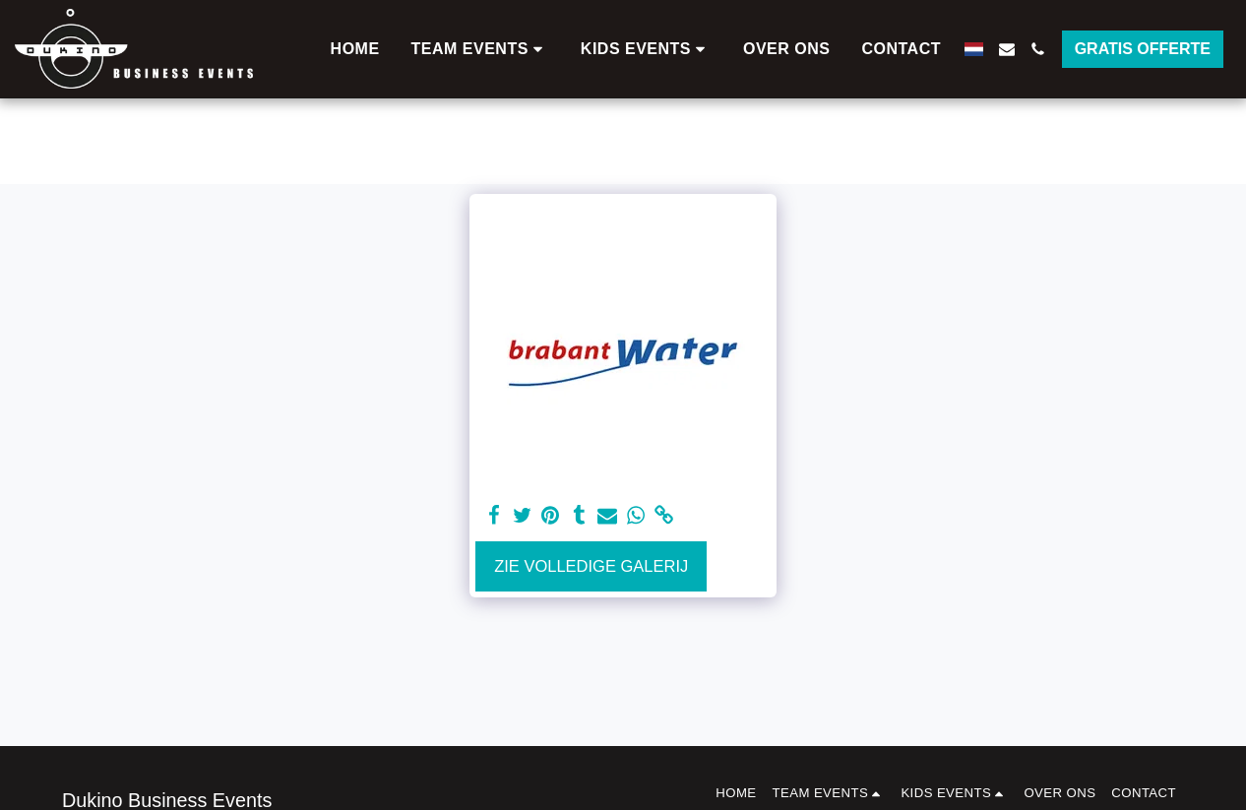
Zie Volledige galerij (591, 566)
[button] (480, 49)
